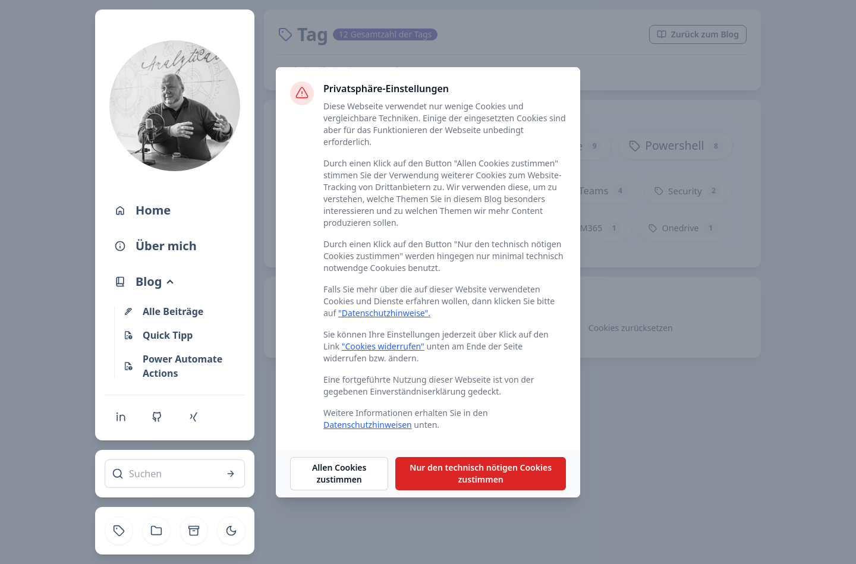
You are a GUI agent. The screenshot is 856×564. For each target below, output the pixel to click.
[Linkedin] (120, 416)
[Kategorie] (156, 530)
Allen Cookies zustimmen (339, 473)
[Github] (157, 416)
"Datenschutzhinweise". (384, 313)
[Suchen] (175, 473)
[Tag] (119, 530)
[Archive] (194, 530)
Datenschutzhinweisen (367, 424)
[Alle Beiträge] (182, 311)
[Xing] (193, 416)
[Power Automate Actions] (182, 366)
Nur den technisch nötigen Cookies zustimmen (481, 473)
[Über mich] (175, 246)
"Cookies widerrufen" (383, 346)
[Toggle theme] (231, 530)
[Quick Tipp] (182, 335)
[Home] (175, 210)
